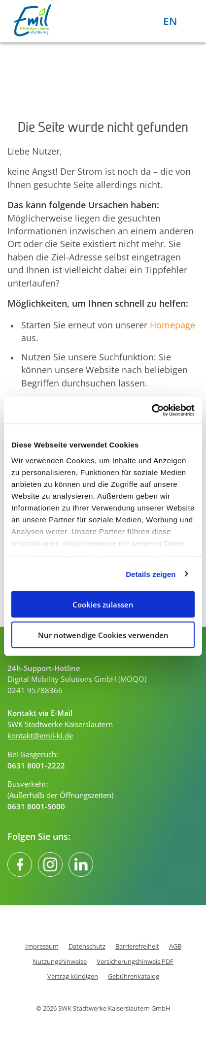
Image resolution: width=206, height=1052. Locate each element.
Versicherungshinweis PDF (135, 961)
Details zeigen (150, 574)
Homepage (172, 325)
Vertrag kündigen (72, 976)
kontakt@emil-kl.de (40, 735)
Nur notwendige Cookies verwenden (103, 634)
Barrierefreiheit (137, 946)
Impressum (42, 946)
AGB (175, 946)
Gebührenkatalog (133, 976)
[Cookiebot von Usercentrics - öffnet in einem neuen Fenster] (151, 410)
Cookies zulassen (103, 604)
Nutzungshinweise (60, 961)
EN (170, 21)
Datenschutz (87, 946)
